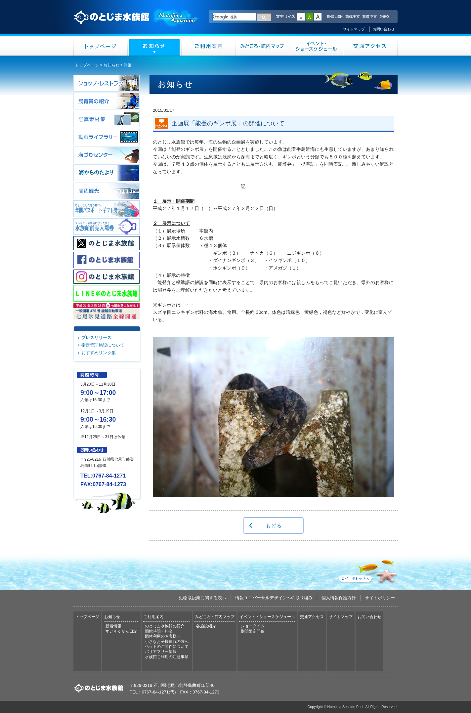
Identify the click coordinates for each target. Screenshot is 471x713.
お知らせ (155, 46)
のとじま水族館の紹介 (165, 626)
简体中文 (352, 17)
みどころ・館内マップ (262, 46)
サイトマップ (354, 29)
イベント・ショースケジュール (316, 46)
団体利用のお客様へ (163, 636)
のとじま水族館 (136, 23)
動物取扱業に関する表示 (202, 597)
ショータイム (253, 626)
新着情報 (113, 626)
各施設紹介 (206, 626)
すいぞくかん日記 (121, 631)
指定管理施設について (102, 345)
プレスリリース (96, 337)
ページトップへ (367, 570)
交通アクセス (370, 46)
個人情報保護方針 (338, 597)
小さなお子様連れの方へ (167, 641)
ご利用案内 (209, 46)
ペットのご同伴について (167, 646)
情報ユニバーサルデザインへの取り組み (274, 597)
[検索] (234, 17)
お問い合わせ (384, 29)
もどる (273, 525)
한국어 (385, 17)
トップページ (100, 46)
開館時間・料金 (159, 631)
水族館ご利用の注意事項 (167, 656)
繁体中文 (369, 17)
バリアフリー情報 (161, 651)
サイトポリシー (380, 597)
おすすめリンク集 (98, 352)
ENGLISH (334, 17)
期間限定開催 (253, 631)
